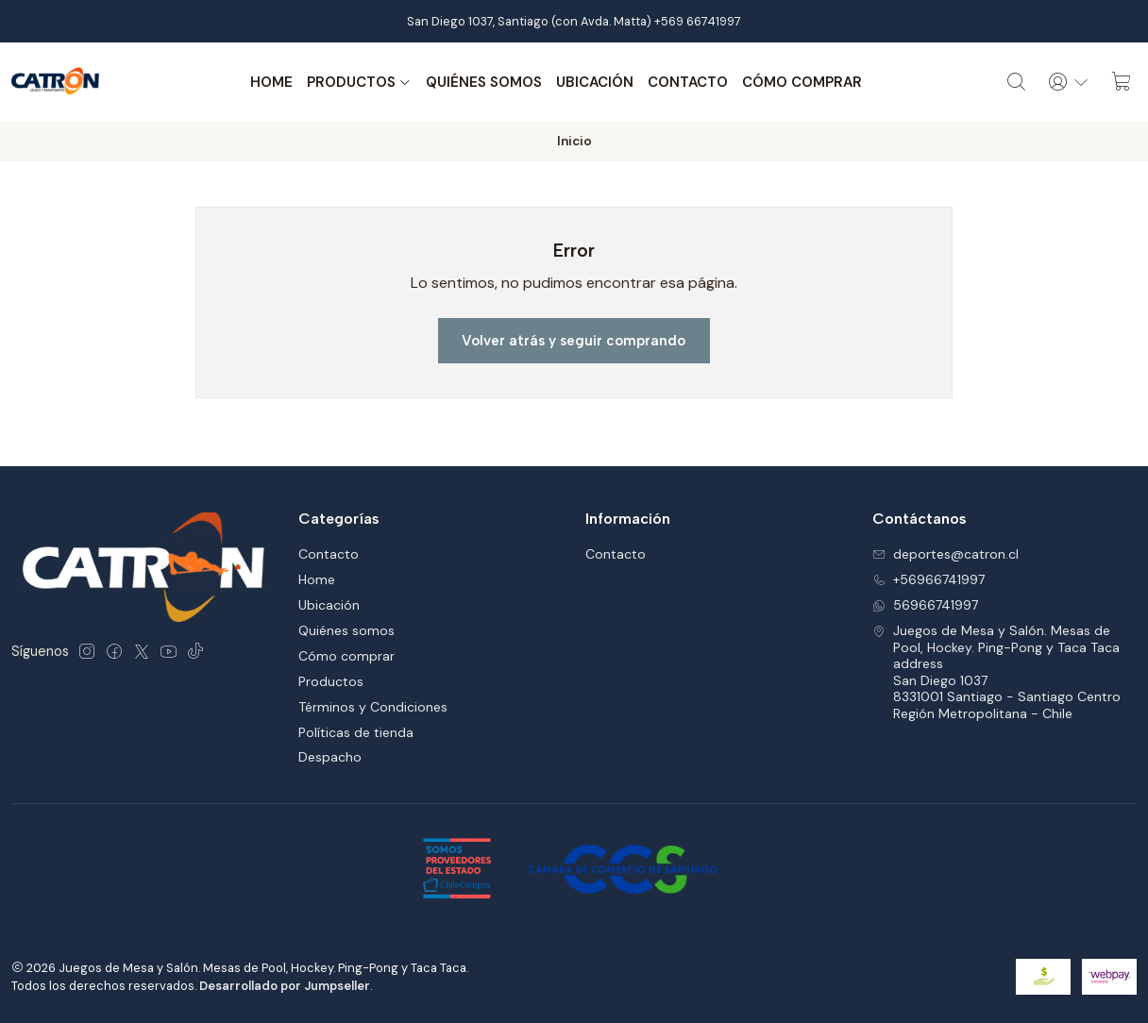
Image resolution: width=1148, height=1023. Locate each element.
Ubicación (594, 82)
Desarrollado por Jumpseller (284, 986)
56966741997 (925, 604)
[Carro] (1121, 82)
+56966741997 (928, 579)
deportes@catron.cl (945, 553)
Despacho (330, 756)
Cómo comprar (802, 82)
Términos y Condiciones (372, 706)
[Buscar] (1017, 82)
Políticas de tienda (356, 732)
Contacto (688, 82)
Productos (359, 82)
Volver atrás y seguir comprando (573, 340)
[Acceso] (1068, 82)
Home (271, 82)
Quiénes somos (484, 82)
